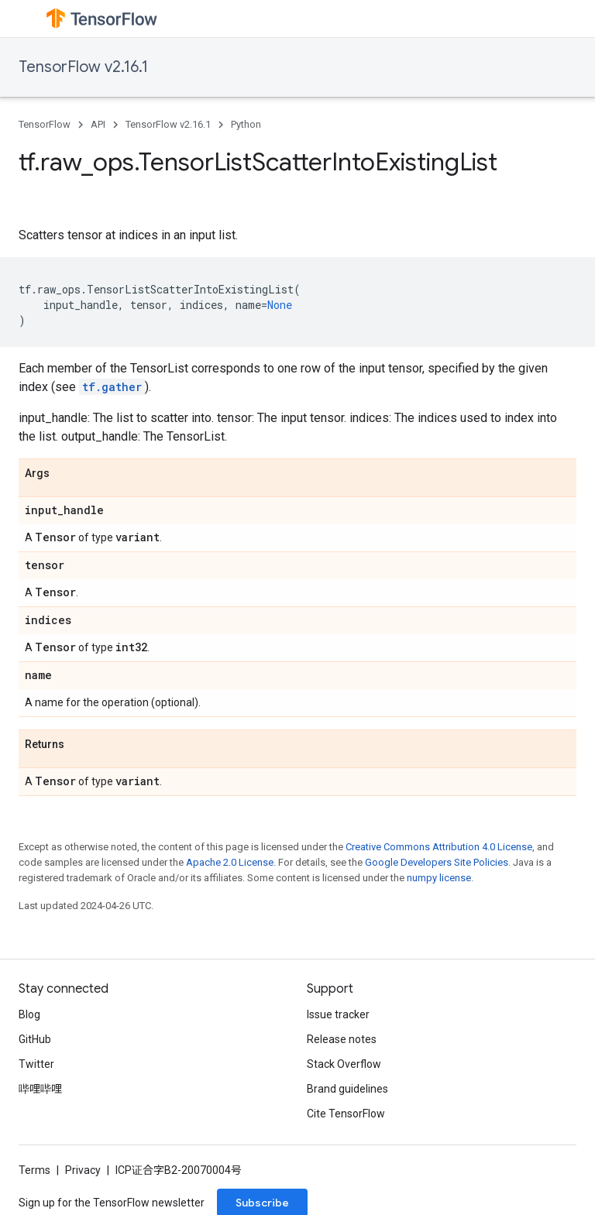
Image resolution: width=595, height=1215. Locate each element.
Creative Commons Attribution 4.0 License (439, 847)
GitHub (35, 1039)
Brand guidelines (347, 1089)
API (98, 124)
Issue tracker (338, 1014)
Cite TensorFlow (346, 1113)
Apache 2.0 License (229, 862)
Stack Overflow (344, 1064)
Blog (29, 1014)
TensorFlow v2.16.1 (83, 67)
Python (246, 124)
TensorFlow (45, 124)
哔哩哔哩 (40, 1089)
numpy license (439, 878)
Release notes (342, 1039)
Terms (34, 1170)
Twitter (36, 1064)
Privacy (83, 1170)
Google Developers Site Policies (436, 862)
